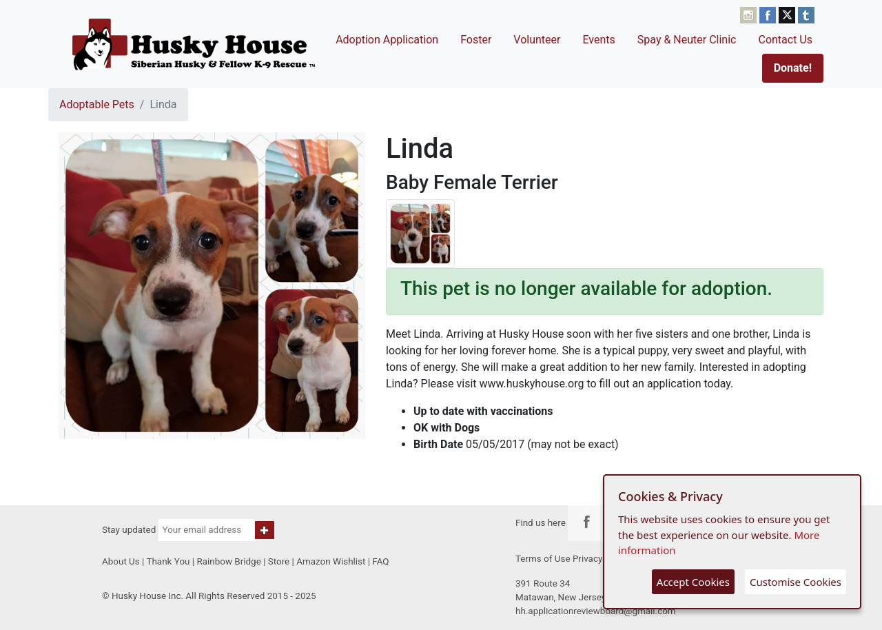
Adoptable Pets (96, 104)
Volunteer (536, 39)
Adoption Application (387, 39)
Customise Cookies (795, 582)
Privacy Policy (601, 558)
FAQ (380, 561)
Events (598, 39)
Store (278, 561)
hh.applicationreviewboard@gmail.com (595, 611)
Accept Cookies (693, 582)
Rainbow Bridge (228, 561)
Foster (475, 39)
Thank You (167, 561)
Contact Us (785, 39)
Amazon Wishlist (330, 561)
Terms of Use (543, 558)
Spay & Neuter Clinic (687, 39)
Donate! (793, 67)
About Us (121, 561)
